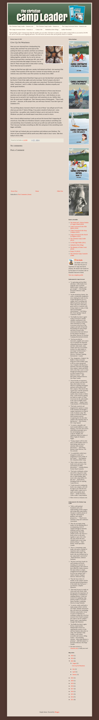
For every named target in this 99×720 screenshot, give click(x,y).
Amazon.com (74, 648)
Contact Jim (39, 29)
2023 (72, 661)
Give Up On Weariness (78, 665)
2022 (72, 678)
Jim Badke (79, 260)
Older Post (60, 191)
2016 (72, 691)
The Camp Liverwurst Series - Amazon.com (74, 26)
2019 (72, 683)
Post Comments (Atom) (24, 194)
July (73, 669)
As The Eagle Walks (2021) (78, 242)
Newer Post (14, 191)
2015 (72, 694)
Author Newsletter (66, 29)
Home (37, 191)
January (74, 674)
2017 (72, 688)
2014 (72, 697)
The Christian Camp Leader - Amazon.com (21, 26)
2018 (72, 686)
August (74, 663)
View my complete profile (76, 275)
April (74, 672)
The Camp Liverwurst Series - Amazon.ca (21, 29)
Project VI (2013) (75, 251)
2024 (72, 658)
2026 (72, 655)
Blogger (57, 712)
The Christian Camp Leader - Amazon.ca (47, 26)
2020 (72, 680)
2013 (72, 699)
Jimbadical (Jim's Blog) (51, 29)
